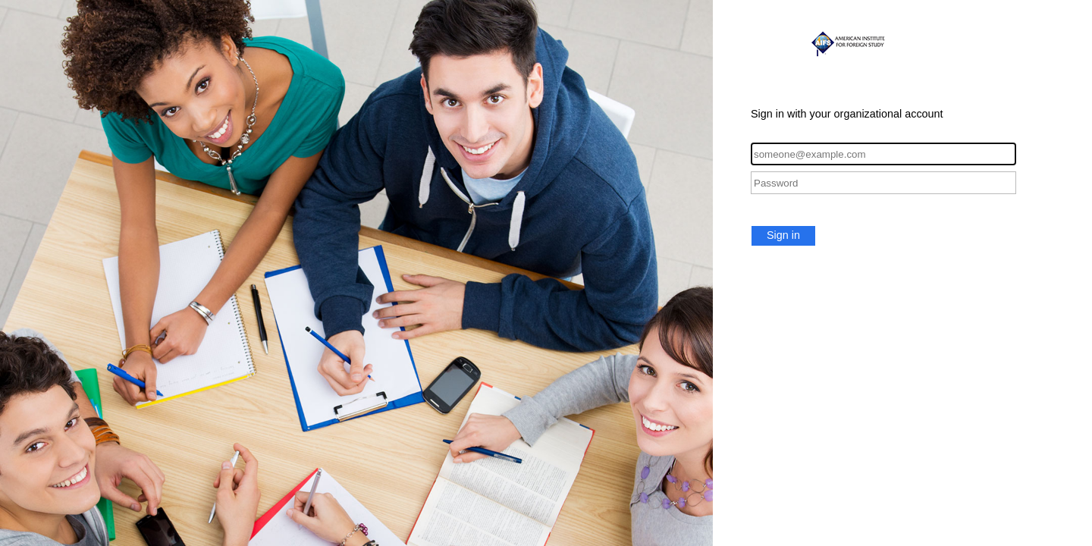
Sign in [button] (783, 235)
